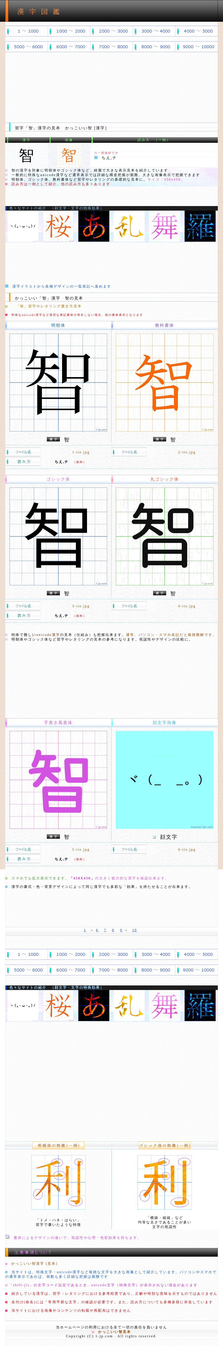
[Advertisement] (111, 85)
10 (134, 930)
